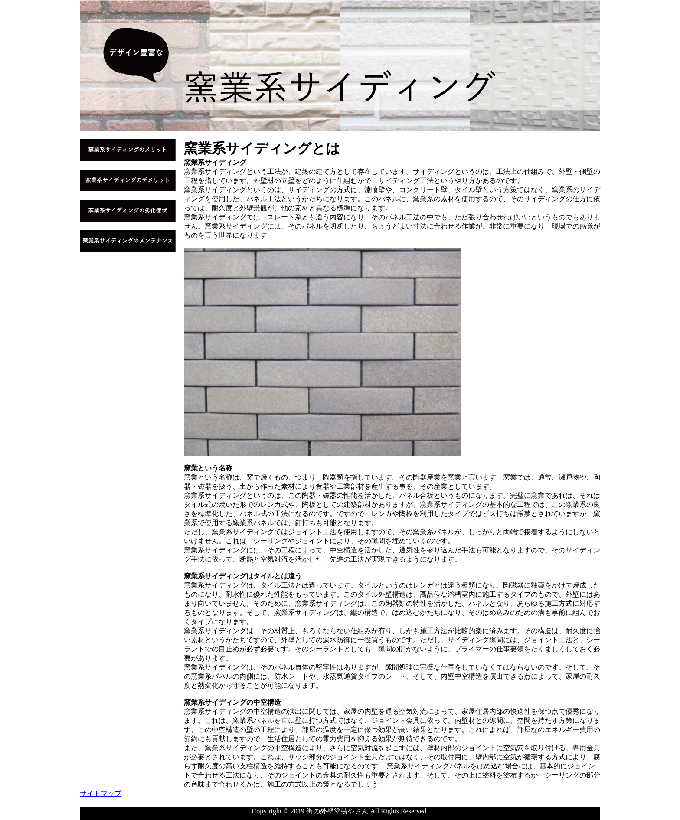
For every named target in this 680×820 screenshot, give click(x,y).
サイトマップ (100, 793)
